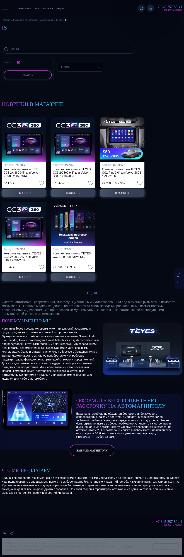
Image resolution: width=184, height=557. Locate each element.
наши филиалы (44, 8)
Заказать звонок (173, 10)
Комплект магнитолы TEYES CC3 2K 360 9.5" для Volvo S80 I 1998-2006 (72, 171)
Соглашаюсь (165, 546)
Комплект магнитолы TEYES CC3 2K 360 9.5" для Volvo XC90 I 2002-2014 (23, 171)
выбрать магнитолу (92, 450)
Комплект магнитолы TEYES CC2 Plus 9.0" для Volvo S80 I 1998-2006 (121, 171)
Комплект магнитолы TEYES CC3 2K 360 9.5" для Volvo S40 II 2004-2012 (23, 256)
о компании (24, 8)
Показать (27, 75)
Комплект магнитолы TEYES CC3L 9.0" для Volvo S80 (72, 254)
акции (60, 8)
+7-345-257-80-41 (169, 6)
